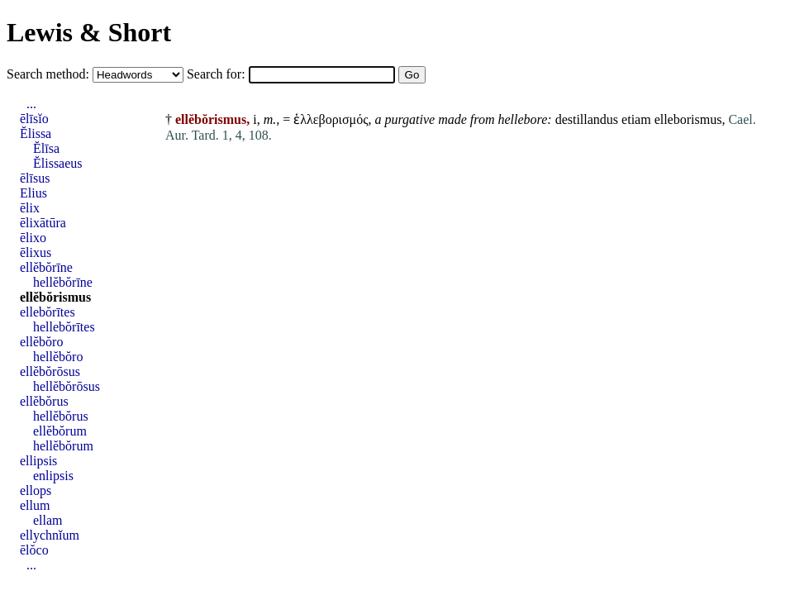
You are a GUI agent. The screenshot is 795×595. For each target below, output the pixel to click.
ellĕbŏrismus (55, 297)
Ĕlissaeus (58, 163)
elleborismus (688, 119)
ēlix (30, 208)
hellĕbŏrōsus (66, 386)
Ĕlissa (35, 133)
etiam (636, 119)
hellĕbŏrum (63, 446)
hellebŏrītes (64, 327)
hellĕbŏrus (60, 416)
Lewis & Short (89, 32)
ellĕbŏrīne (46, 267)
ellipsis (38, 461)
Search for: (218, 74)
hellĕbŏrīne (63, 282)
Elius (33, 193)
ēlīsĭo (34, 119)
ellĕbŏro (41, 342)
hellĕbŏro (58, 357)
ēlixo (33, 238)
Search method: (50, 74)
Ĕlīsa (46, 148)
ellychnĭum (49, 535)
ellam (48, 520)
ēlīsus (35, 178)
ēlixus (35, 252)
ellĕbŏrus (44, 401)
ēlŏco (34, 550)
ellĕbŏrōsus (50, 371)
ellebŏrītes (47, 312)
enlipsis (53, 476)
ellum (35, 505)
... (31, 104)
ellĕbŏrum (60, 431)
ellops (35, 490)
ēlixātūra (43, 223)
